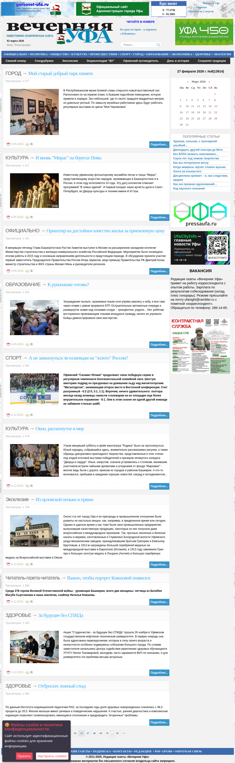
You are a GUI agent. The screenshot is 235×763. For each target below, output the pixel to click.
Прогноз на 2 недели (201, 11)
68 (94, 733)
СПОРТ (125, 54)
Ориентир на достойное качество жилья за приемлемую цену (105, 230)
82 (117, 733)
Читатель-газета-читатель (32, 578)
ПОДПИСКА (102, 751)
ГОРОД (138, 54)
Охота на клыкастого (187, 171)
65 (75, 733)
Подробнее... (159, 144)
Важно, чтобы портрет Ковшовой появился (108, 578)
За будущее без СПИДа (60, 615)
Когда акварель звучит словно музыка (199, 167)
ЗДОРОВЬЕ (203, 54)
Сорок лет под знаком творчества (196, 158)
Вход (10, 45)
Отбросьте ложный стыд (62, 686)
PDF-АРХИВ (163, 751)
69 (101, 733)
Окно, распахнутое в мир (60, 428)
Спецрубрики (44, 60)
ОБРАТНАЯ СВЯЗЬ (188, 751)
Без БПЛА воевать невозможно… (196, 154)
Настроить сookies (52, 756)
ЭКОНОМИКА (181, 54)
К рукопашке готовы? (68, 284)
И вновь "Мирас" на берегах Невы (68, 157)
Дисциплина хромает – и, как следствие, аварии (200, 177)
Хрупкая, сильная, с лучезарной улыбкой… (195, 143)
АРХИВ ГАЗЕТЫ (78, 751)
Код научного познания (189, 188)
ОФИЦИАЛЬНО (15, 54)
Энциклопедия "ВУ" (101, 60)
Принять (24, 756)
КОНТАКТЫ (123, 751)
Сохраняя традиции (212, 60)
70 (107, 733)
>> (123, 733)
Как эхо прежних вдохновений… (195, 184)
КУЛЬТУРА (79, 54)
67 (88, 733)
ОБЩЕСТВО (59, 54)
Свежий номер (16, 60)
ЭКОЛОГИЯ (222, 54)
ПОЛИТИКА (39, 54)
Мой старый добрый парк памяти (60, 73)
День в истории (178, 60)
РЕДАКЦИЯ (142, 751)
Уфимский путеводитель (140, 60)
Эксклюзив (70, 60)
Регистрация (22, 45)
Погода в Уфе (211, 3)
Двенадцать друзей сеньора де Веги (198, 149)
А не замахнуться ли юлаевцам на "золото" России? (78, 358)
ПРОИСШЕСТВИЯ (103, 54)
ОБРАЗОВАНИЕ (157, 54)
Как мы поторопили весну (191, 162)
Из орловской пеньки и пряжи (64, 499)
